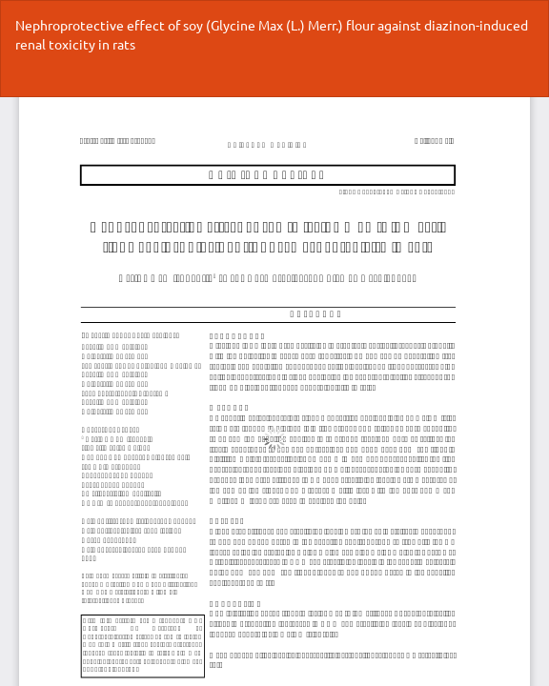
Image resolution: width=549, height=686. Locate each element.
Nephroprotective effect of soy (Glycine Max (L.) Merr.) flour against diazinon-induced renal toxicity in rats (271, 34)
